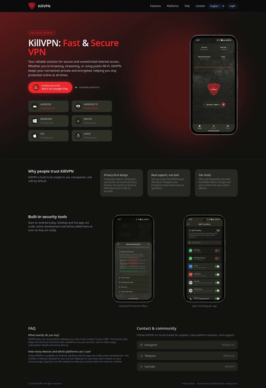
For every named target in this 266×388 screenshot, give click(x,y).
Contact (200, 6)
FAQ (187, 6)
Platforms (173, 6)
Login (232, 5)
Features (155, 6)
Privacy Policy (188, 383)
